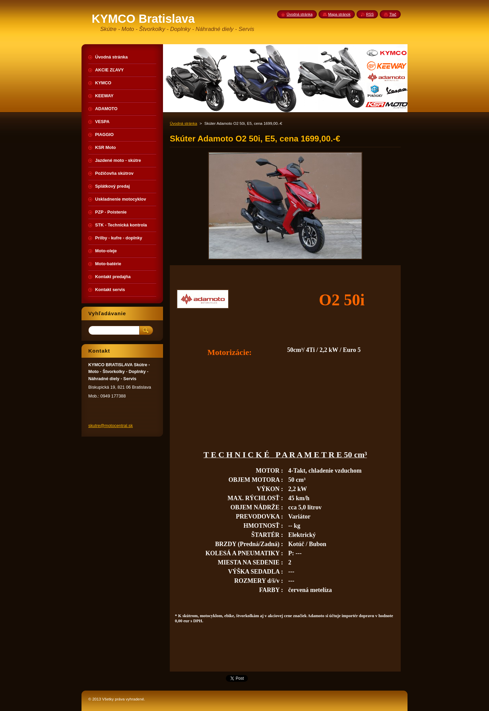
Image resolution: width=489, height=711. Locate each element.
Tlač (392, 14)
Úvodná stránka (183, 123)
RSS (370, 14)
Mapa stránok (339, 14)
